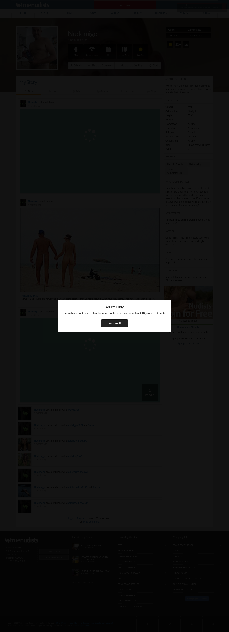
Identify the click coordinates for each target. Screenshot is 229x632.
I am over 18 (115, 323)
